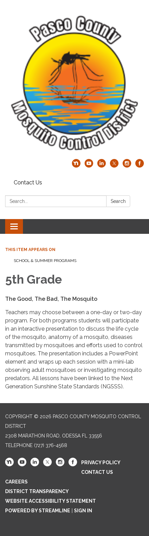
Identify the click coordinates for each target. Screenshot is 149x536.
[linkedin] (101, 165)
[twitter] (114, 165)
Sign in (83, 510)
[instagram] (127, 165)
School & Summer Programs (45, 260)
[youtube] (89, 165)
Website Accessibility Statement (50, 501)
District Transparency (37, 491)
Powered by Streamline (37, 510)
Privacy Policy (101, 462)
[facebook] (139, 165)
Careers (16, 481)
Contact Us (28, 182)
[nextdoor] (76, 165)
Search (118, 201)
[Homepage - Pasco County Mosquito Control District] (74, 83)
